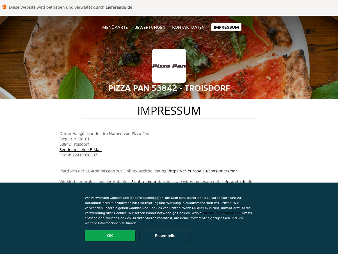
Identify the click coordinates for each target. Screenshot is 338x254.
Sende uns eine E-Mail (81, 149)
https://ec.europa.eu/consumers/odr (203, 171)
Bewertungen (149, 27)
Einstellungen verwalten (221, 213)
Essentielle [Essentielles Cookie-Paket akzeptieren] (165, 235)
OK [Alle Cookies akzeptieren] (110, 235)
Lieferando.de (233, 181)
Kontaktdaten (188, 27)
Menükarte (115, 27)
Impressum (226, 27)
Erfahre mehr (144, 181)
